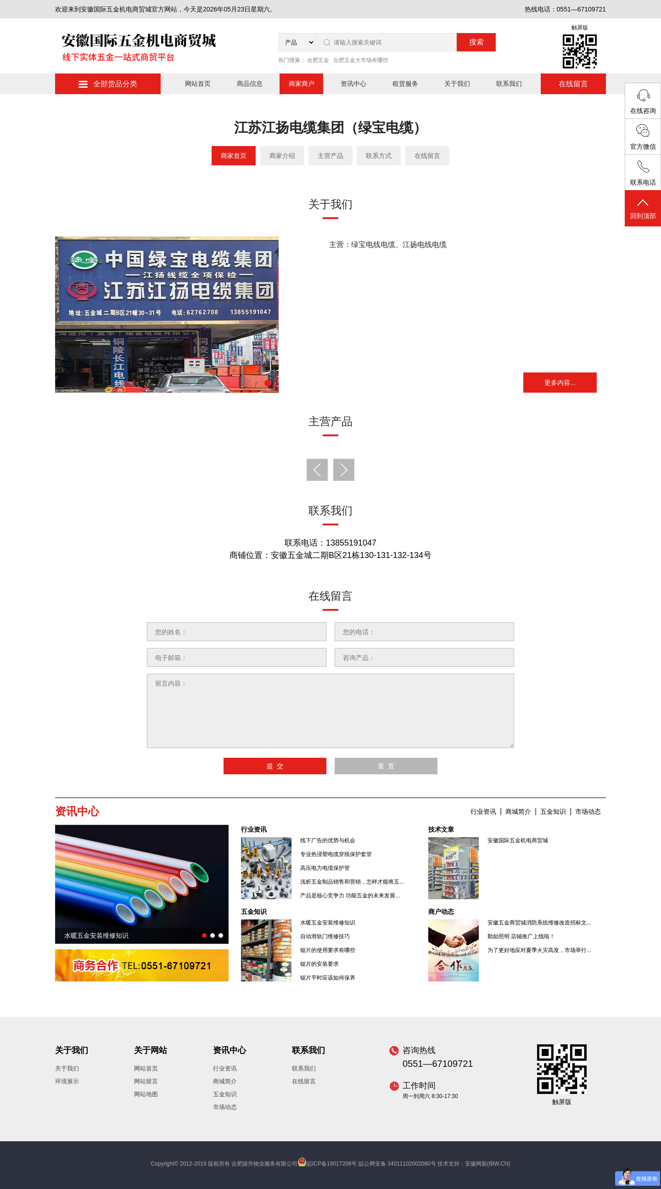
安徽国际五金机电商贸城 (517, 840)
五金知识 (553, 811)
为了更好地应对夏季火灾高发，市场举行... (539, 950)
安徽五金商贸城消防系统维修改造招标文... (539, 922)
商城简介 (518, 811)
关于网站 (150, 1050)
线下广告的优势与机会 (327, 840)
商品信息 (250, 83)
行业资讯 (483, 811)
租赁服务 (405, 83)
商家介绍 (282, 155)
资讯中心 (353, 83)
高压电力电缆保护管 (325, 868)
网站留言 (146, 1081)
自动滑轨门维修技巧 (325, 936)
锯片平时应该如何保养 (327, 978)
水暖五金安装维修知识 (327, 922)
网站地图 (146, 1094)
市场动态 (588, 811)
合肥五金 (318, 60)
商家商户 (301, 83)
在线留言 (573, 84)
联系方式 (379, 155)
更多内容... (560, 382)
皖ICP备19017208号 (332, 1164)
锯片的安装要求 (319, 964)
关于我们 (457, 83)
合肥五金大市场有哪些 (360, 60)
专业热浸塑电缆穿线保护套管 (336, 854)
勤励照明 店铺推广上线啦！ (521, 936)
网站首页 (198, 83)
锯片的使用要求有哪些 (327, 950)
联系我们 (509, 83)
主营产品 (330, 155)
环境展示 (67, 1081)
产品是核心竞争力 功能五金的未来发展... (350, 895)
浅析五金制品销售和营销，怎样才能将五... (352, 882)
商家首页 (233, 155)
